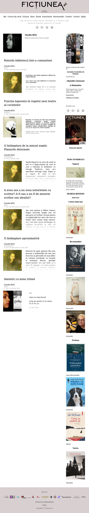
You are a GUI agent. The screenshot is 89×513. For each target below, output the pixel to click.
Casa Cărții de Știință (72, 375)
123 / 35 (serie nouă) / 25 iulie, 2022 (17, 247)
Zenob (38, 16)
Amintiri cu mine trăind (19, 278)
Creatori (68, 16)
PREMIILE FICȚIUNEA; (72, 97)
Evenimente (47, 16)
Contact (76, 16)
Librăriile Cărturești (75, 81)
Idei (4, 16)
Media (44, 505)
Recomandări (58, 16)
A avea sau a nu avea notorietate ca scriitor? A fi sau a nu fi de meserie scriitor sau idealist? (27, 194)
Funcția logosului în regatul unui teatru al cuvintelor (30, 103)
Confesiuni (7, 112)
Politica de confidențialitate (44, 502)
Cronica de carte (14, 16)
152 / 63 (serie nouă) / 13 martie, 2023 (17, 206)
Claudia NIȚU (9, 66)
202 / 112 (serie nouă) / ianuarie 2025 (17, 114)
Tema (32, 16)
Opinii (5, 68)
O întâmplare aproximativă (21, 238)
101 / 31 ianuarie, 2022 (13, 288)
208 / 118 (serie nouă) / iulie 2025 (16, 69)
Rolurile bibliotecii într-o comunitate (28, 60)
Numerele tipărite (75, 148)
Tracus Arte (69, 308)
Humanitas (76, 85)
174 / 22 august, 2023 (12, 158)
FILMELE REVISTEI (75, 194)
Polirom (68, 444)
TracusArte (69, 482)
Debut (6, 286)
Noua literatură (8, 156)
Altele (83, 16)
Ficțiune (26, 16)
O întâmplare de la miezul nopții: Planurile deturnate (25, 147)
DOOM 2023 (75, 197)
